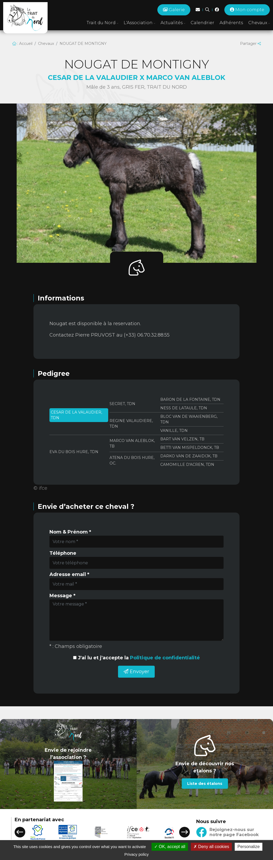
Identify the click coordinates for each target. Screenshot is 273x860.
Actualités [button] (173, 22)
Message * (62, 596)
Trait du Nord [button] (102, 22)
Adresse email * (69, 574)
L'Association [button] (139, 22)
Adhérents (231, 22)
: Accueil (22, 43)
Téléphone (62, 553)
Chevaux (46, 43)
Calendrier (202, 22)
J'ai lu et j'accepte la (139, 658)
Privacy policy (136, 854)
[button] (20, 832)
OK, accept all (169, 846)
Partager (250, 43)
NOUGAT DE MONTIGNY (83, 43)
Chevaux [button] (259, 22)
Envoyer (136, 671)
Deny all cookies (211, 846)
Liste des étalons (204, 783)
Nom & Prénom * (70, 532)
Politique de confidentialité (165, 658)
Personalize (248, 846)
